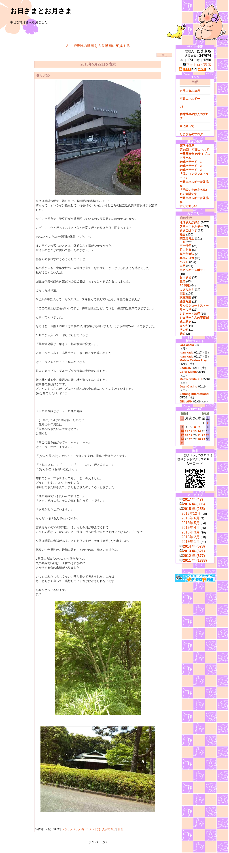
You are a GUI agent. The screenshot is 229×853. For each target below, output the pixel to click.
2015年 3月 (191, 532)
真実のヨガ (109, 829)
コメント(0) (92, 829)
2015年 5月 (191, 523)
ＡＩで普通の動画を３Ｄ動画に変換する (98, 46)
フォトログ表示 (197, 65)
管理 (120, 829)
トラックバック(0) (73, 829)
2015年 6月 (191, 518)
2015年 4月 (191, 527)
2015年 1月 (191, 542)
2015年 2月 (191, 537)
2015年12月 (191, 513)
